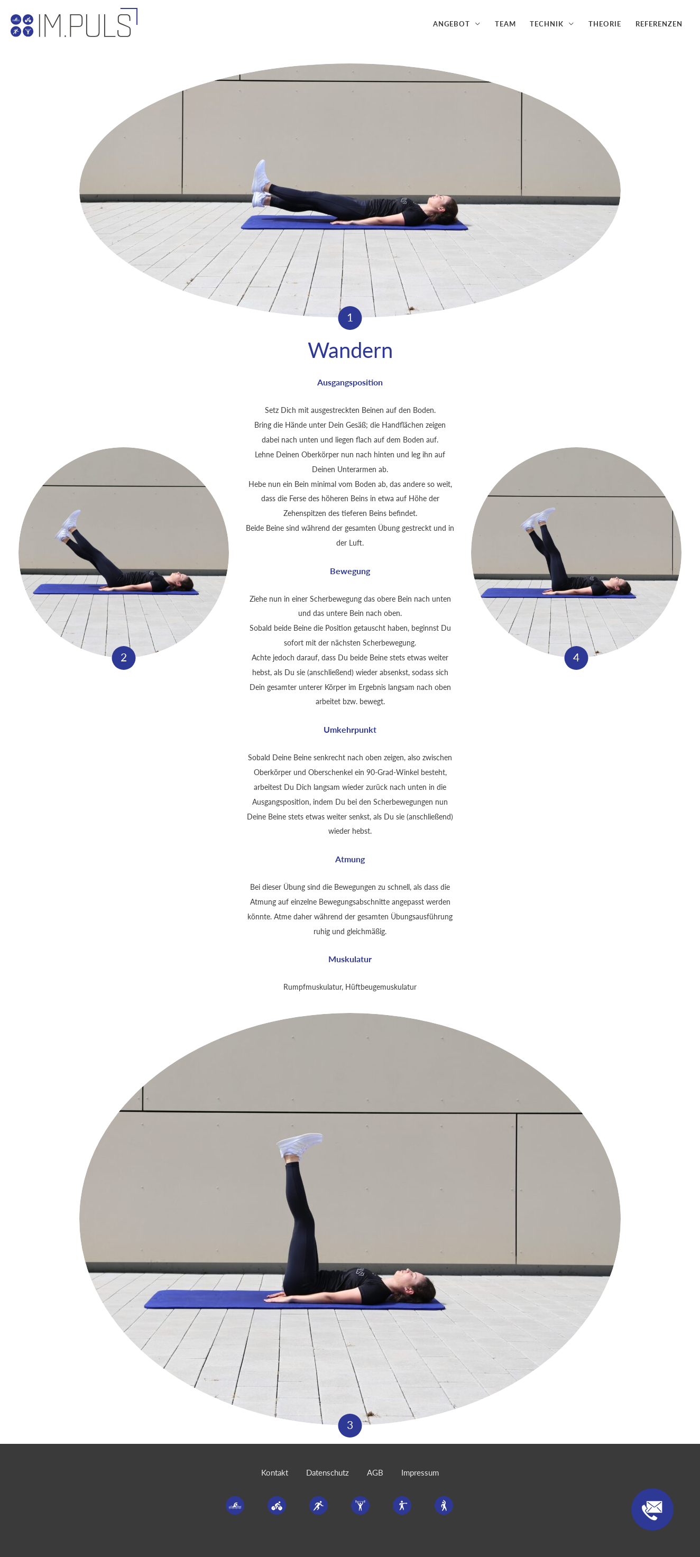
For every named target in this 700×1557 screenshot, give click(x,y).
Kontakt (274, 1472)
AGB (375, 1472)
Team (505, 24)
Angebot (451, 24)
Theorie (604, 24)
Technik (547, 24)
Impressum (420, 1472)
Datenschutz (327, 1472)
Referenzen (659, 24)
